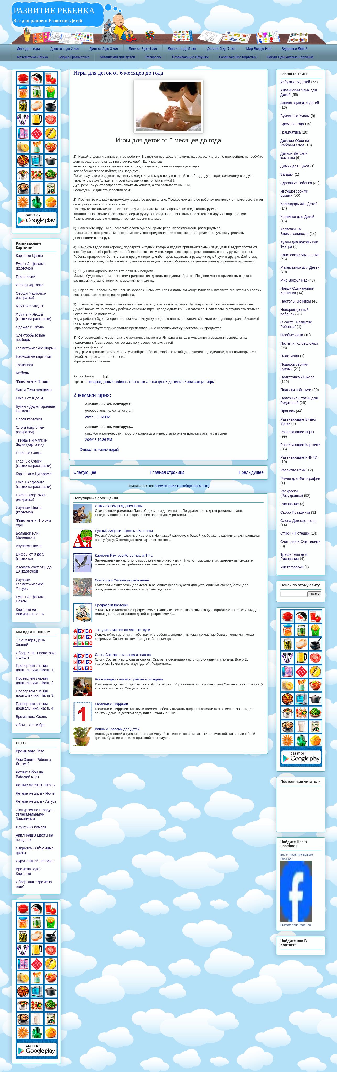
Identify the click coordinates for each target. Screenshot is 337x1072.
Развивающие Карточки (237, 57)
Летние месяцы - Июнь (35, 785)
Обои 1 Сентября (30, 725)
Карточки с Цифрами (111, 704)
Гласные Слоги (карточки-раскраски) (33, 463)
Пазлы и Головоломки (299, 343)
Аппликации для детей (299, 103)
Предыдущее (251, 472)
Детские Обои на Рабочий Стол (294, 143)
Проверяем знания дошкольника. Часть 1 (34, 667)
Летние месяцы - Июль (35, 793)
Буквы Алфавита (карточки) (30, 266)
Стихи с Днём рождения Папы (119, 506)
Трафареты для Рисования (293, 556)
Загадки (287, 174)
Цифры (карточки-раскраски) (31, 497)
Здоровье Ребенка (296, 183)
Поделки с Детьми (295, 390)
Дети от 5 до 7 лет (221, 49)
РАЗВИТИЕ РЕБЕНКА (53, 10)
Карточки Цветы (29, 256)
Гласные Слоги (28, 453)
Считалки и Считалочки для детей (122, 580)
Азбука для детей (295, 82)
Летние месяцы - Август (36, 801)
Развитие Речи (292, 470)
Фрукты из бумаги (31, 827)
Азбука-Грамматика (73, 57)
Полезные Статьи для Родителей (155, 382)
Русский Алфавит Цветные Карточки (124, 531)
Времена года (292, 124)
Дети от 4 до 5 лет (182, 49)
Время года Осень (31, 716)
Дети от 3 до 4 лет (143, 49)
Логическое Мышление (300, 255)
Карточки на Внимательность (30, 611)
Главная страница (167, 472)
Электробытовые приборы (30, 337)
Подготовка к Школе (297, 377)
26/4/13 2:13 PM (97, 417)
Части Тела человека (34, 390)
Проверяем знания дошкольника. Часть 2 (34, 680)
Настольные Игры (295, 301)
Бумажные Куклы (295, 116)
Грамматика (290, 132)
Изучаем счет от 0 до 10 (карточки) (34, 569)
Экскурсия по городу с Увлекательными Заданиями (34, 814)
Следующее (84, 472)
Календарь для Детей (298, 204)
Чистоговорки (291, 567)
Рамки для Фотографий (300, 478)
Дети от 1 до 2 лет (64, 49)
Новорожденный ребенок (107, 382)
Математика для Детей (299, 267)
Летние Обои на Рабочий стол (29, 774)
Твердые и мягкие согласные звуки (122, 630)
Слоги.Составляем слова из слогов (123, 655)
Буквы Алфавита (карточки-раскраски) (33, 484)
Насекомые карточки (33, 356)
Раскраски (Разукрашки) (291, 493)
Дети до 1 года (28, 49)
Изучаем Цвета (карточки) (29, 509)
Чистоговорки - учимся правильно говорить (129, 679)
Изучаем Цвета (29, 546)
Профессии (25, 276)
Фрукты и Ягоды (29, 306)
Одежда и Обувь (30, 327)
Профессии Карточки (111, 605)
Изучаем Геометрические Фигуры (29, 584)
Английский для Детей (117, 57)
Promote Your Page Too (295, 924)
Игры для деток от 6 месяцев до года (118, 72)
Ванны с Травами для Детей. (117, 729)
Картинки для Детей (297, 217)
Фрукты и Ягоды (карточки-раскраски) (33, 316)
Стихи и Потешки (295, 533)
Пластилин (289, 356)
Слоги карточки (29, 419)
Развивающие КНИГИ (298, 457)
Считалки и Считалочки (300, 542)
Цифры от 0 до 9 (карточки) (30, 556)
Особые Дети (291, 335)
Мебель (22, 373)
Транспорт (24, 365)
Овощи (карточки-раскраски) (31, 295)
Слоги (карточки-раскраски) (30, 429)
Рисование (289, 504)
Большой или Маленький (27, 535)
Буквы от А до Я (29, 398)
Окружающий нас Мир (34, 861)
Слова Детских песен (298, 521)
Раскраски (153, 57)
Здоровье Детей (294, 49)
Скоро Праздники (295, 512)
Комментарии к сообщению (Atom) (182, 486)
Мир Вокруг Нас (258, 49)
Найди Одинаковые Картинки (290, 57)
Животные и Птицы (32, 381)
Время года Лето (30, 751)
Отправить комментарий (99, 450)
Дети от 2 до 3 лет (104, 49)
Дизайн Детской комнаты (293, 155)
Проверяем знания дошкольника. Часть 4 (34, 706)
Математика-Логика (32, 57)
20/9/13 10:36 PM (98, 440)
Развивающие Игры (199, 382)
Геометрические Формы (36, 348)
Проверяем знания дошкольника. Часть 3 (34, 693)
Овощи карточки (30, 285)
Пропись (287, 411)
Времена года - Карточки (29, 871)
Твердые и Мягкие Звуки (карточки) (31, 442)
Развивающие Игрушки (190, 57)
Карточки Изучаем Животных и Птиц (124, 555)
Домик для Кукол (294, 166)
